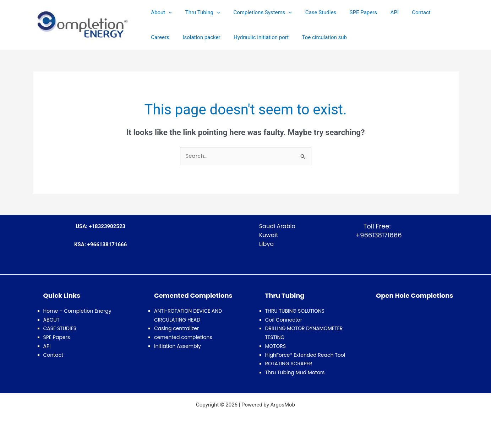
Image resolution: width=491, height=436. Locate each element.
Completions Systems (256, 12)
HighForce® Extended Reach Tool (305, 355)
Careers (433, 12)
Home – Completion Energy (77, 310)
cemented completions (183, 337)
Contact (404, 12)
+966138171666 (377, 235)
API (380, 12)
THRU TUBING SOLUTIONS (294, 310)
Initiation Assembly (177, 346)
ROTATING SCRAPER (288, 363)
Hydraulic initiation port (225, 37)
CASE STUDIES (59, 328)
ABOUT (51, 319)
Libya (266, 244)
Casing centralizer (176, 328)
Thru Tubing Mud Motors (295, 372)
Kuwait (268, 235)
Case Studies (311, 12)
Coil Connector (283, 319)
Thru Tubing (198, 12)
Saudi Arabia (277, 226)
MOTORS (275, 346)
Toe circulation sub (286, 37)
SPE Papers (351, 12)
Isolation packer (168, 37)
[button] (167, 12)
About (160, 12)
